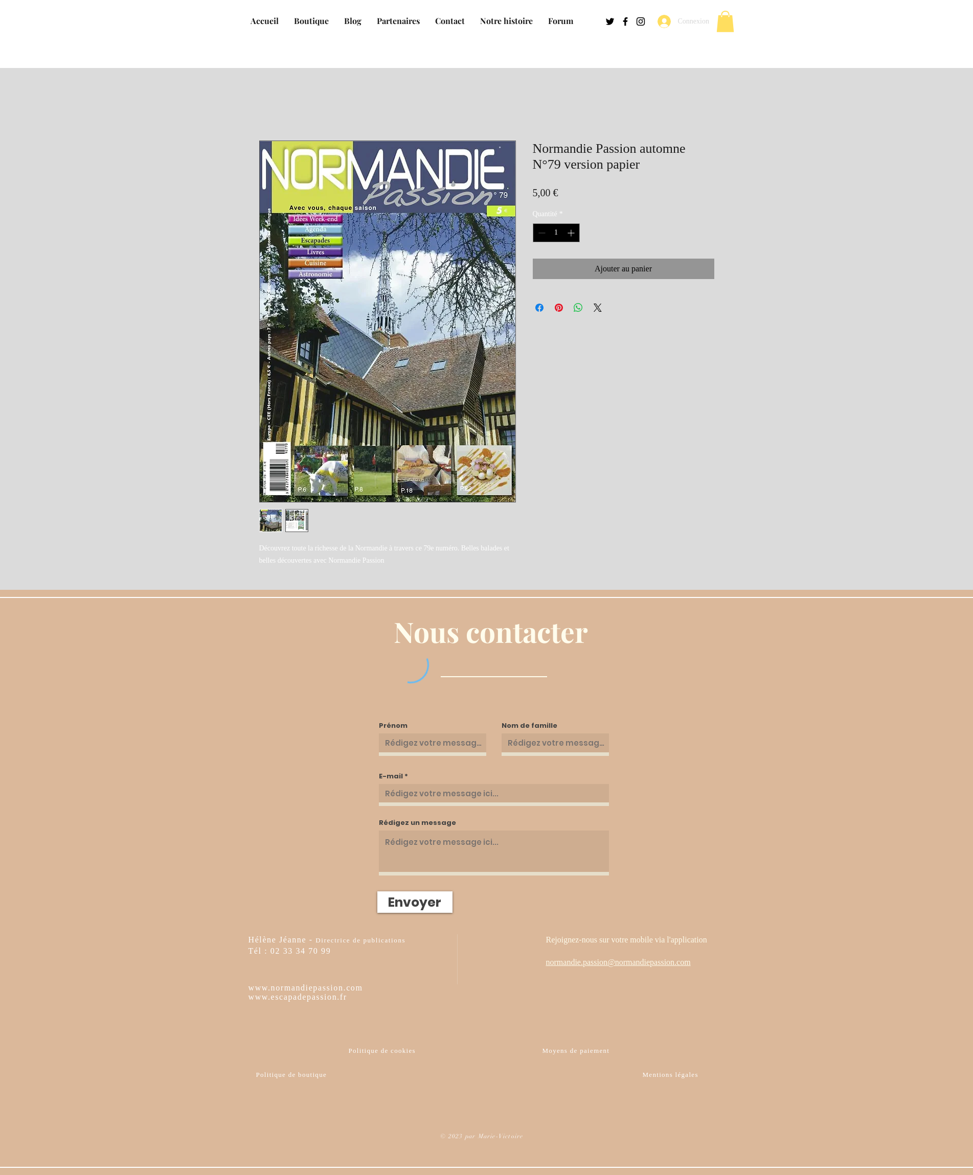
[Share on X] (598, 308)
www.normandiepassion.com (305, 987)
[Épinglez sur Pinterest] (559, 308)
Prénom (393, 725)
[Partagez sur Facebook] (539, 308)
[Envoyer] (414, 902)
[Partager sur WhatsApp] (578, 308)
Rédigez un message (417, 822)
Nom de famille (529, 725)
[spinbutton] (556, 233)
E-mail (391, 776)
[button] (725, 21)
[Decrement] (540, 233)
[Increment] (571, 233)
